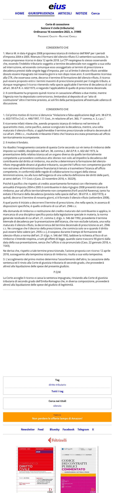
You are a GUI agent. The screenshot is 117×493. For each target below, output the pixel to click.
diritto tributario (57, 384)
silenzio (57, 405)
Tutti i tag (57, 391)
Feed (41, 429)
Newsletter (28, 429)
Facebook (68, 429)
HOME (19, 13)
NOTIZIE (81, 13)
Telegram (83, 429)
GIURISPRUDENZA (41, 13)
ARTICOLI (65, 13)
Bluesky (55, 429)
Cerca (95, 13)
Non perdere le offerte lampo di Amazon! (57, 418)
